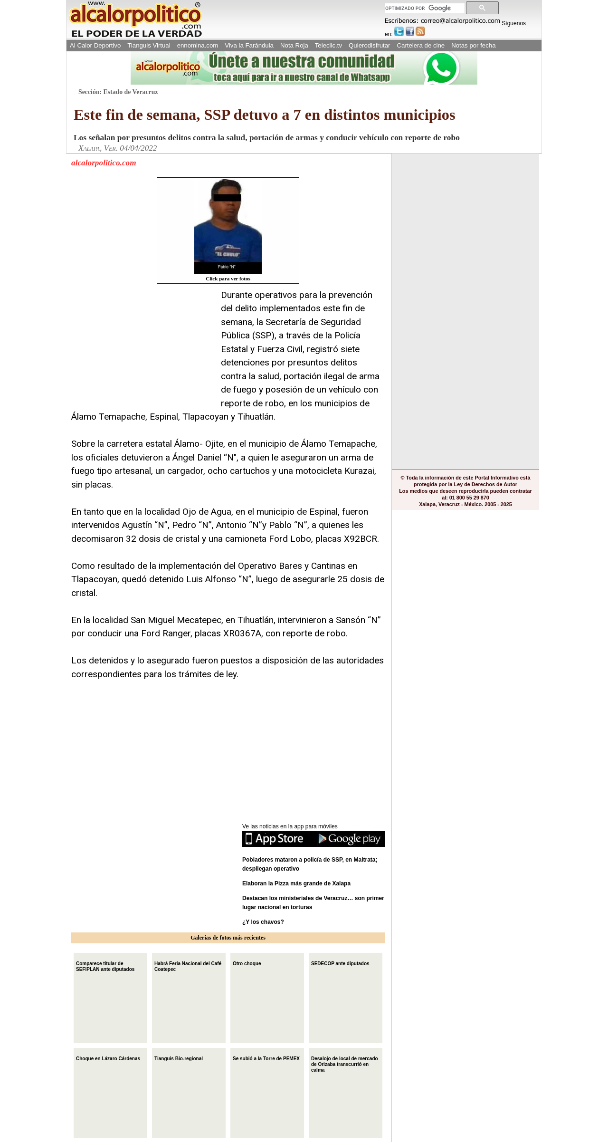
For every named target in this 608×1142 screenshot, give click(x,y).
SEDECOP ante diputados (340, 962)
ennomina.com (197, 45)
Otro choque (247, 962)
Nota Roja (294, 45)
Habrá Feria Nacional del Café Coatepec (187, 965)
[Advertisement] (142, 347)
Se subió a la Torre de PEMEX (266, 1057)
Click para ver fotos (228, 230)
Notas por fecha (473, 45)
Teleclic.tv (328, 45)
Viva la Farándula (249, 45)
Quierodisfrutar (369, 45)
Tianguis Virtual (148, 45)
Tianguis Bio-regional (178, 1057)
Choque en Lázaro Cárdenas (108, 1057)
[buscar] (424, 8)
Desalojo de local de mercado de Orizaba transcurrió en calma (344, 1063)
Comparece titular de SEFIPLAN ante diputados (105, 965)
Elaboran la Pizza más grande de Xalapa (296, 883)
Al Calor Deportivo (95, 45)
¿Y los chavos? (263, 922)
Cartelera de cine (421, 45)
